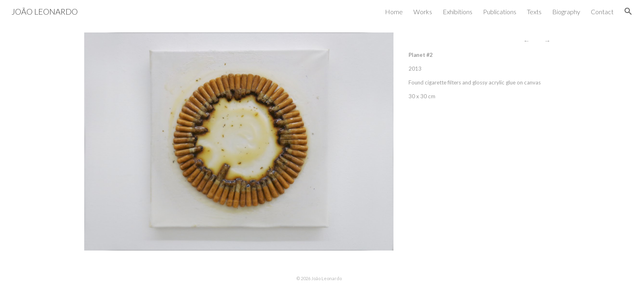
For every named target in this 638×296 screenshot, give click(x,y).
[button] (628, 11)
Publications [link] (499, 11)
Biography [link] (566, 11)
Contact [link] (602, 11)
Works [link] (422, 11)
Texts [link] (534, 11)
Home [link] (394, 11)
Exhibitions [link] (457, 11)
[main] (479, 68)
